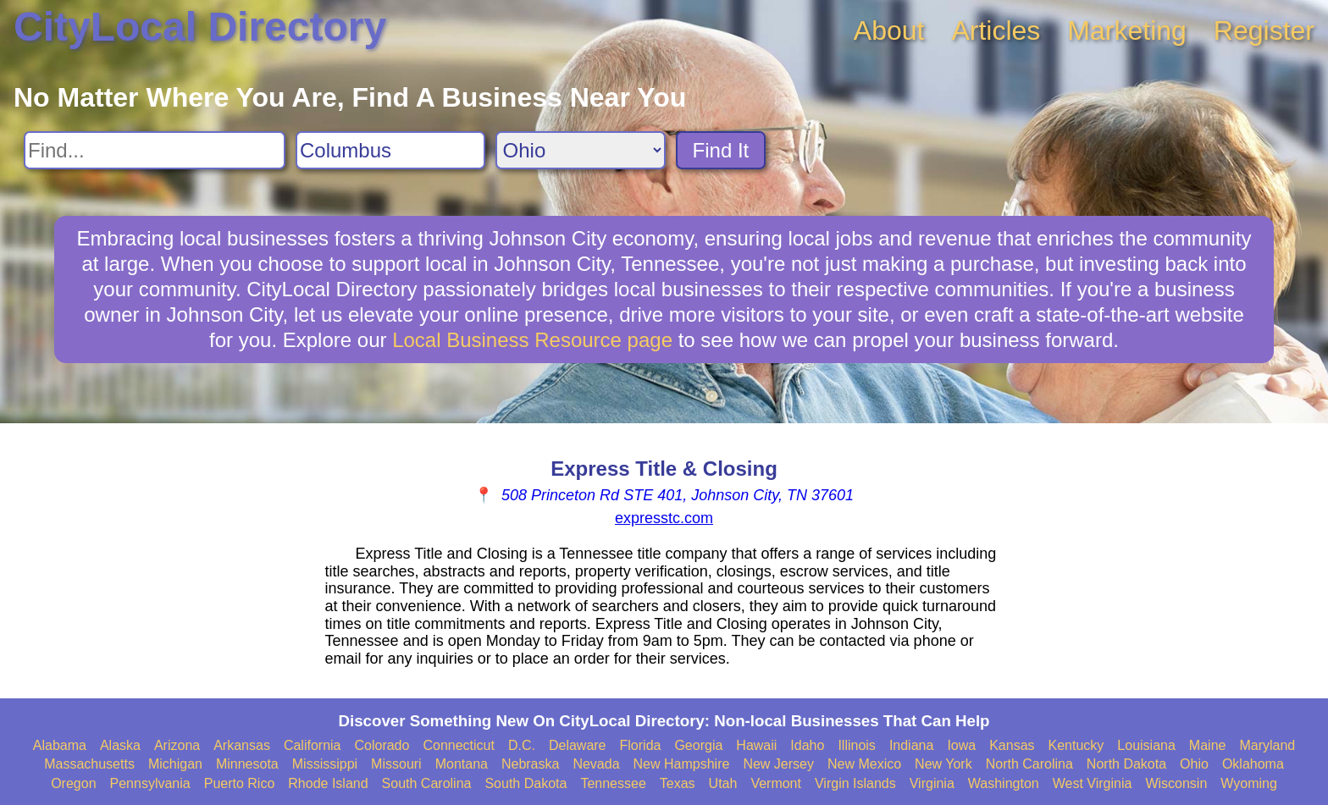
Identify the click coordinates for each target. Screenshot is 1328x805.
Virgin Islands (855, 783)
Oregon (73, 783)
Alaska (120, 745)
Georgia (698, 745)
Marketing (1127, 30)
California (312, 745)
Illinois (856, 745)
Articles (995, 30)
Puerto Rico (239, 783)
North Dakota (1126, 764)
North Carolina (1029, 764)
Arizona (177, 745)
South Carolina (427, 783)
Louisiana (1146, 745)
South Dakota (525, 783)
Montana (461, 764)
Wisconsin (1176, 783)
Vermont (775, 783)
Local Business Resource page (532, 339)
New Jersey (778, 764)
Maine (1207, 745)
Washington (1003, 783)
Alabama (59, 745)
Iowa (961, 745)
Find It (721, 150)
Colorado (381, 745)
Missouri (396, 764)
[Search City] (390, 150)
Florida (640, 745)
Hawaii (756, 745)
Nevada (596, 764)
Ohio (1194, 764)
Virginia (932, 783)
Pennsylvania (150, 783)
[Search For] (154, 150)
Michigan (175, 764)
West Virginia (1092, 783)
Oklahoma (1253, 764)
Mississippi (324, 764)
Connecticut (459, 745)
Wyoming (1248, 783)
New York (943, 764)
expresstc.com (664, 518)
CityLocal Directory (200, 26)
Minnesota (247, 764)
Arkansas (241, 745)
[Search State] (580, 150)
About (889, 30)
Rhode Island (328, 783)
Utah (723, 783)
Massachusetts (89, 764)
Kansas (1011, 745)
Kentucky (1076, 745)
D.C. (521, 745)
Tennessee (612, 783)
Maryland (1267, 745)
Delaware (577, 745)
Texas (677, 783)
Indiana (911, 745)
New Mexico (864, 764)
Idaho (807, 745)
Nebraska (530, 764)
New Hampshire (682, 764)
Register (1264, 30)
